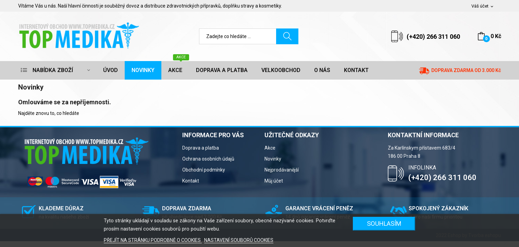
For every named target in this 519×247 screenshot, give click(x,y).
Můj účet (273, 181)
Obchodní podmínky (203, 170)
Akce (269, 148)
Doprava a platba (200, 148)
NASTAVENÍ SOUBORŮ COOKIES (238, 240)
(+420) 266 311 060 (433, 36)
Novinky (272, 159)
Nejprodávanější (281, 170)
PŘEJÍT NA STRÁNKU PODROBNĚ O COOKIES (153, 240)
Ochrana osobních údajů (208, 159)
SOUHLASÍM (384, 223)
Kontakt (190, 181)
